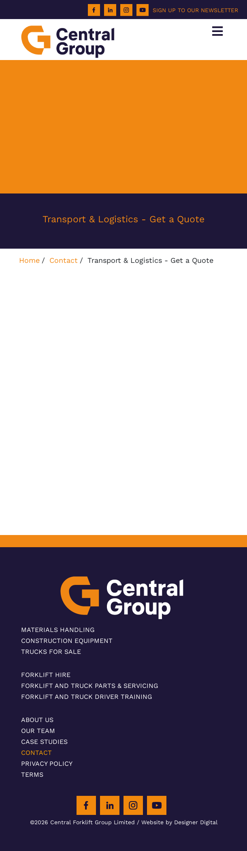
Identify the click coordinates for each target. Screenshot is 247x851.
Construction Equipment (67, 641)
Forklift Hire (45, 675)
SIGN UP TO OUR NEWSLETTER (195, 10)
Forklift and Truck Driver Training (86, 697)
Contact (63, 260)
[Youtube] (142, 10)
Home (29, 260)
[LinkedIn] (110, 10)
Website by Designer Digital (179, 822)
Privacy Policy (46, 763)
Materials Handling (58, 630)
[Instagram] (126, 10)
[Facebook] (94, 10)
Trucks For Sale (51, 651)
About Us (37, 720)
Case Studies (44, 742)
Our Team (38, 731)
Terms (32, 774)
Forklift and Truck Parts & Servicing (89, 686)
